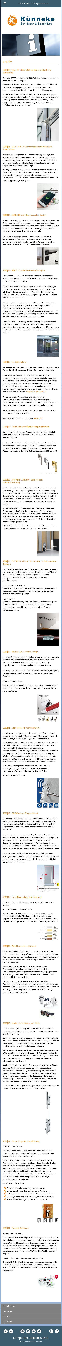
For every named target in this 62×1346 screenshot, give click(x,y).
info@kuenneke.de (41, 3)
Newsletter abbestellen (36, 391)
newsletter (7, 1311)
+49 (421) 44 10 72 (25, 3)
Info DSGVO (38, 418)
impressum (7, 1321)
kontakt (6, 1316)
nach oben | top (9, 1306)
